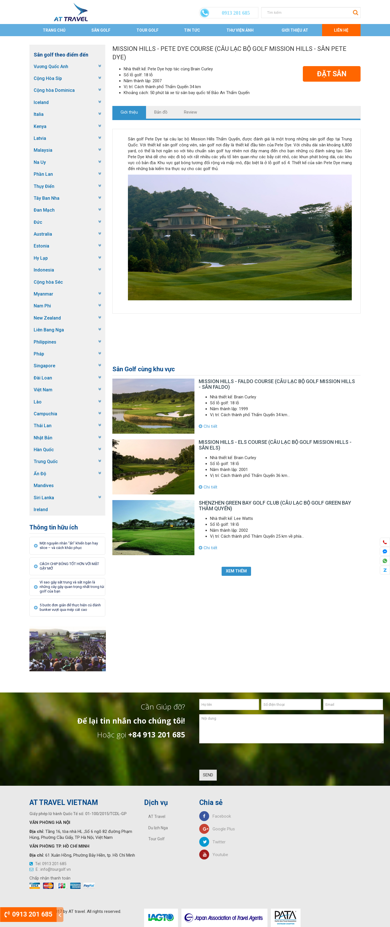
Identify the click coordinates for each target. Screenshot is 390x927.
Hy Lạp (41, 258)
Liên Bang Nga (49, 330)
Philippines (45, 342)
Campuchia (45, 413)
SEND (208, 775)
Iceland (41, 102)
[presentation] (242, 759)
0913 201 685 (28, 914)
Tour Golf (147, 30)
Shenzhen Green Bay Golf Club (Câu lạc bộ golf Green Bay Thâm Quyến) (275, 505)
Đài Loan (43, 378)
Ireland (41, 509)
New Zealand (47, 318)
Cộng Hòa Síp (48, 78)
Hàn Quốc (44, 449)
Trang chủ (54, 30)
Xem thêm (236, 571)
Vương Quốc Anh (51, 66)
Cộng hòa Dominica (54, 90)
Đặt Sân (331, 74)
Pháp (39, 354)
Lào (38, 402)
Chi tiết (208, 426)
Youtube (213, 854)
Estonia (41, 246)
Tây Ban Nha (46, 198)
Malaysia (43, 150)
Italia (39, 114)
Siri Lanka (44, 497)
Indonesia (44, 270)
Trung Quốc (46, 461)
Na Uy (40, 162)
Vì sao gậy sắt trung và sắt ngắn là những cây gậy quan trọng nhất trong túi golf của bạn (72, 586)
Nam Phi (42, 306)
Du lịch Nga (158, 828)
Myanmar (43, 294)
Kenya (40, 126)
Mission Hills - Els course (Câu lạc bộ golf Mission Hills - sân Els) (275, 445)
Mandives (44, 485)
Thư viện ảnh (240, 30)
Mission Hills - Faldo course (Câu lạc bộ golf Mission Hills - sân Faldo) (277, 384)
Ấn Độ (40, 473)
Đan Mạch (44, 210)
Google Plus (217, 829)
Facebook (215, 816)
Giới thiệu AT (295, 30)
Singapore (44, 365)
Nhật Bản (43, 437)
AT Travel (156, 816)
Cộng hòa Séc (48, 282)
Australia (43, 234)
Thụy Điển (44, 186)
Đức (38, 222)
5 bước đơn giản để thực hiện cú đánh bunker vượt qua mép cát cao (70, 607)
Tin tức (192, 30)
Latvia (40, 138)
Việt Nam (43, 389)
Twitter (212, 841)
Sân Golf (100, 30)
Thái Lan (43, 425)
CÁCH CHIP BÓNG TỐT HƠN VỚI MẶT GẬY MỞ (69, 566)
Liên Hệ (341, 30)
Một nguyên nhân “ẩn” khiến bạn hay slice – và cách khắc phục (69, 545)
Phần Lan (43, 174)
